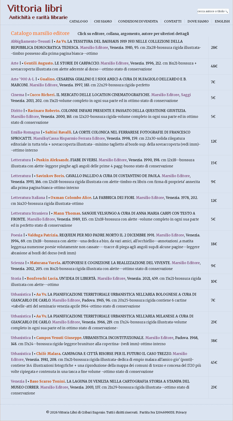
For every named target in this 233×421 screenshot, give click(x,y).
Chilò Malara (48, 354)
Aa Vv (61, 41)
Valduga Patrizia (43, 235)
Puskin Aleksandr (52, 160)
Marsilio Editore (94, 47)
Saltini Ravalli (58, 132)
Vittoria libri (34, 8)
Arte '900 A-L (22, 79)
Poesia (16, 235)
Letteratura (21, 160)
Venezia (17, 381)
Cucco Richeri (42, 95)
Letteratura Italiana (28, 198)
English (222, 21)
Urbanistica (21, 294)
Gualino (47, 79)
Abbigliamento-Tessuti (31, 41)
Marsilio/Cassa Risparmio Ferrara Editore (69, 138)
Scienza (17, 263)
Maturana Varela (45, 263)
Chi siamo (103, 21)
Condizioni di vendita (138, 21)
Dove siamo (198, 21)
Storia (16, 278)
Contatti (172, 21)
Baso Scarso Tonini (47, 381)
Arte (14, 63)
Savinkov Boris (50, 176)
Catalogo (78, 21)
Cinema (17, 95)
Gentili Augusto (38, 63)
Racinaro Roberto (43, 111)
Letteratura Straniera (29, 213)
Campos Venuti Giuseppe (58, 338)
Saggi (186, 95)
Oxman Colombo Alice (71, 198)
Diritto (16, 111)
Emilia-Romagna (25, 132)
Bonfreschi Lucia (42, 278)
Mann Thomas (66, 213)
